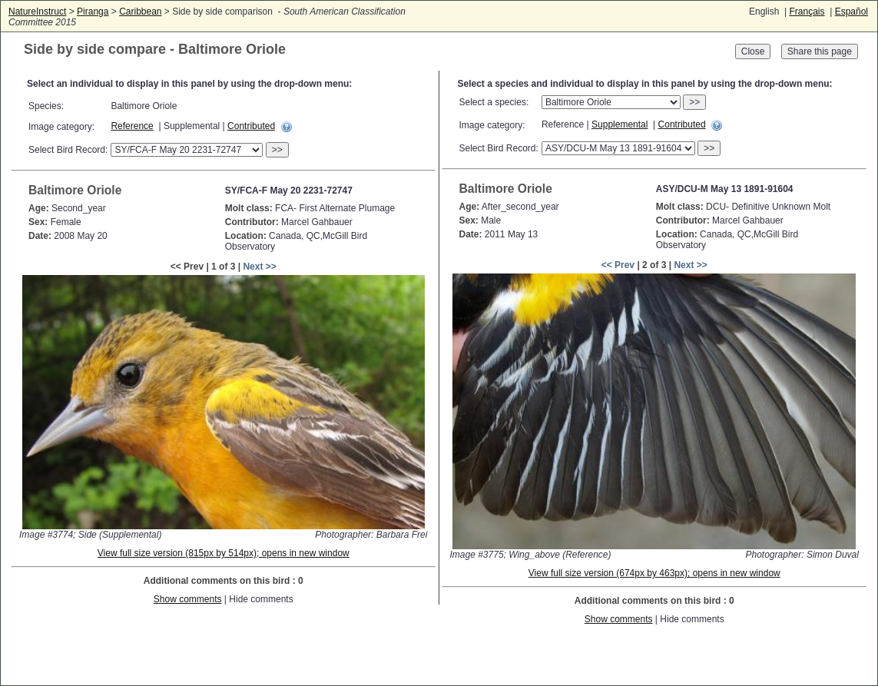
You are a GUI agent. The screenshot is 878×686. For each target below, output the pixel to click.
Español (851, 11)
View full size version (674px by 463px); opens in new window (654, 573)
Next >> (259, 266)
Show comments (188, 599)
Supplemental (619, 124)
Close (753, 51)
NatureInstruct (37, 11)
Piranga (92, 11)
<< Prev (617, 265)
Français (806, 11)
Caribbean (140, 11)
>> (277, 149)
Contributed (251, 126)
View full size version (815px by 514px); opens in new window (224, 553)
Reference (132, 126)
